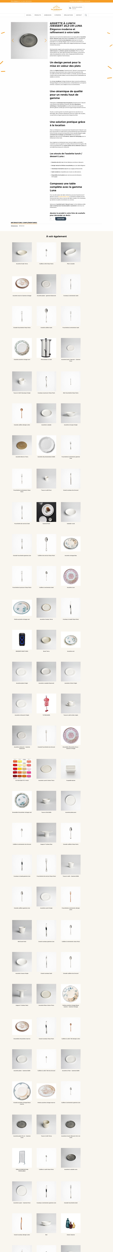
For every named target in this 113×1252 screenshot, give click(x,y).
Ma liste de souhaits (77, 8)
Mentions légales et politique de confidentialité (48, 1250)
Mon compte (62, 1239)
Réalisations (68, 15)
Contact (79, 15)
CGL (59, 1241)
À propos (58, 15)
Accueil (28, 15)
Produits (38, 15)
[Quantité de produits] (52, 219)
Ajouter (60, 220)
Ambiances (47, 15)
